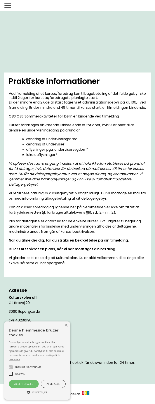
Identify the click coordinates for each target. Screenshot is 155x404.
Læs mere (14, 359)
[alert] (37, 360)
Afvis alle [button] (53, 383)
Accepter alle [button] (23, 383)
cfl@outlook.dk (71, 362)
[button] (37, 392)
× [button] (66, 325)
